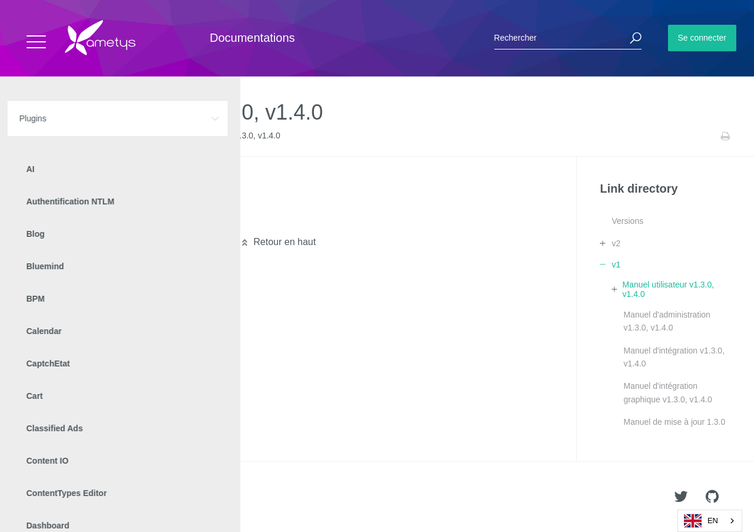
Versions (627, 221)
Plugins (69, 136)
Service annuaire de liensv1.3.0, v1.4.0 (116, 220)
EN (701, 521)
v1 (149, 136)
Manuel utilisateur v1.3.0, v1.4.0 (669, 289)
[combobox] (709, 521)
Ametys (78, 497)
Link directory (113, 136)
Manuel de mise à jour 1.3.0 (674, 422)
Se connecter (702, 37)
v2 (615, 243)
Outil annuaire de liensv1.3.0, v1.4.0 (110, 201)
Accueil (35, 136)
